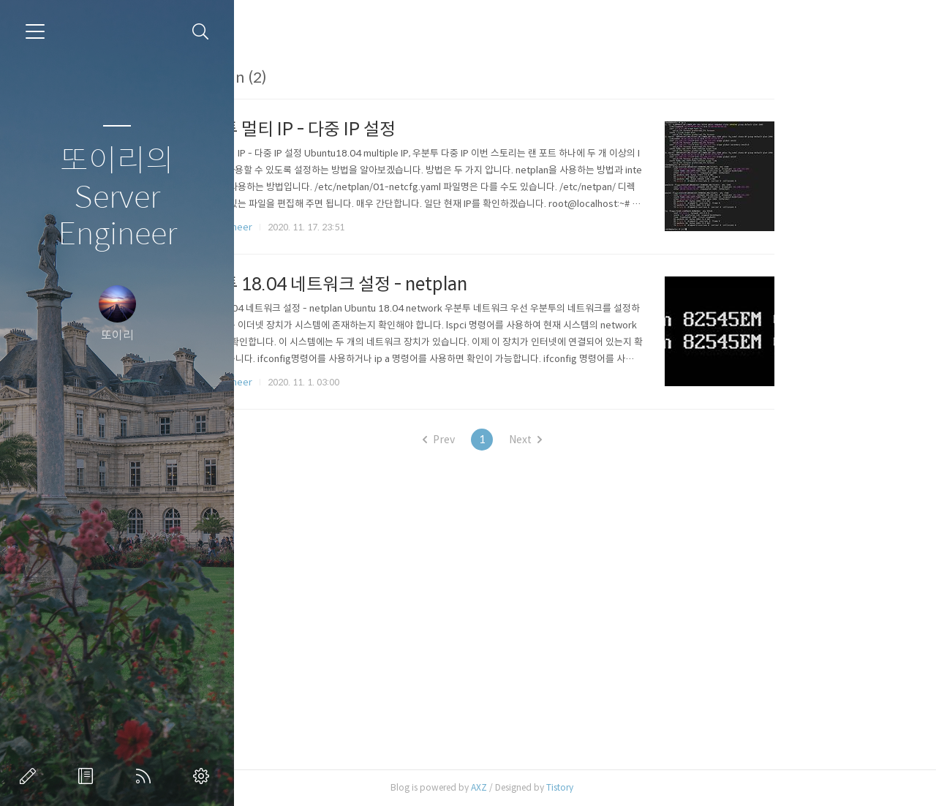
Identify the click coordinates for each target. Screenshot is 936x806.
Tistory (653, 787)
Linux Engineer (314, 227)
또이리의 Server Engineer (117, 197)
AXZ (573, 787)
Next (619, 439)
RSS (146, 776)
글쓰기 (30, 776)
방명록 (88, 776)
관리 (204, 776)
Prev (532, 439)
